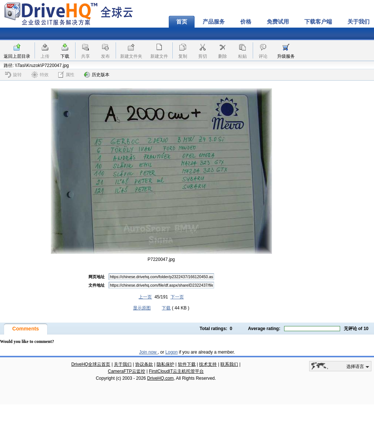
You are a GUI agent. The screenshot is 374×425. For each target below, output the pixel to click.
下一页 (177, 297)
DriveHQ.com (160, 378)
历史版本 (96, 75)
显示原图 (142, 308)
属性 (66, 74)
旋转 (13, 75)
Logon (171, 352)
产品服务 (214, 22)
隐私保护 (165, 364)
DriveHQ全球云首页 (90, 364)
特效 (40, 74)
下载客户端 (318, 22)
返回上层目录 (17, 56)
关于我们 (123, 364)
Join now (148, 352)
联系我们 (229, 364)
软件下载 (187, 364)
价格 (245, 22)
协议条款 (144, 364)
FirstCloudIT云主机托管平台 (176, 371)
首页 (181, 22)
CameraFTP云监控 (126, 371)
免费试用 (278, 22)
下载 (64, 56)
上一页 (145, 297)
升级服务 (286, 56)
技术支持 (208, 364)
